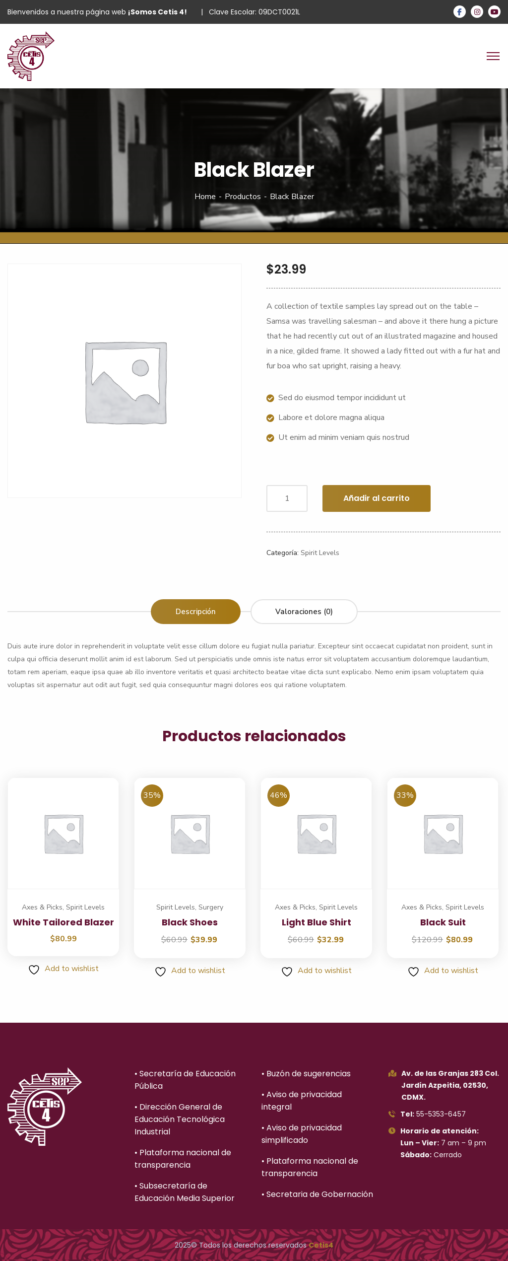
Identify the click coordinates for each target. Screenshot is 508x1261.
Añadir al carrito (376, 498)
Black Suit (443, 922)
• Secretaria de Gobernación (317, 1194)
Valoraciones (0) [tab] (304, 612)
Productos (243, 196)
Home (205, 196)
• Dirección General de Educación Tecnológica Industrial (179, 1119)
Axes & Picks (42, 907)
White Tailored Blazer (63, 922)
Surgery (210, 907)
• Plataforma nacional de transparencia (182, 1159)
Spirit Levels (320, 553)
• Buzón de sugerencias (306, 1073)
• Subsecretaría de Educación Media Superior (184, 1192)
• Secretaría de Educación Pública (185, 1080)
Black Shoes (190, 922)
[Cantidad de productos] (287, 498)
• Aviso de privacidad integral (301, 1101)
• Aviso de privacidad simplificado (301, 1134)
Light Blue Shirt (316, 922)
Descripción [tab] (196, 612)
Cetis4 (321, 1245)
